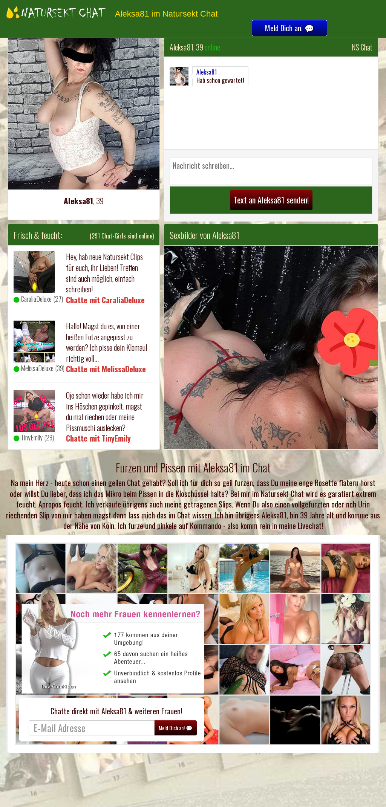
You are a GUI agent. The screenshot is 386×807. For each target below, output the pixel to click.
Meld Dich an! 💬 (289, 28)
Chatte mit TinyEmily (98, 438)
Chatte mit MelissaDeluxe (106, 368)
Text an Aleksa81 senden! (271, 200)
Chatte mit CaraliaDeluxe (105, 300)
